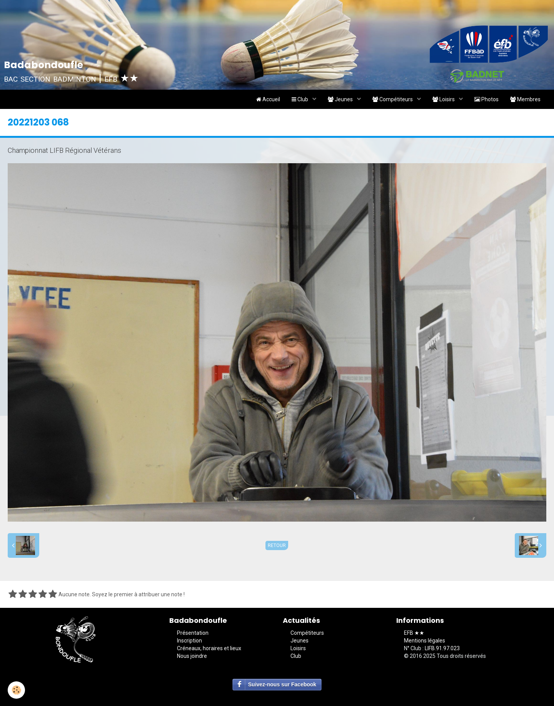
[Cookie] (16, 690)
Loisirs (444, 99)
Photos (486, 99)
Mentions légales (424, 640)
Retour (277, 545)
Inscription (189, 640)
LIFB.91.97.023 (442, 648)
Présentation (193, 633)
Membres (525, 99)
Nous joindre (192, 656)
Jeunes (341, 99)
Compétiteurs (393, 99)
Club (300, 99)
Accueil (268, 99)
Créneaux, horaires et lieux (209, 648)
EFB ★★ (414, 633)
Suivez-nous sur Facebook (282, 684)
